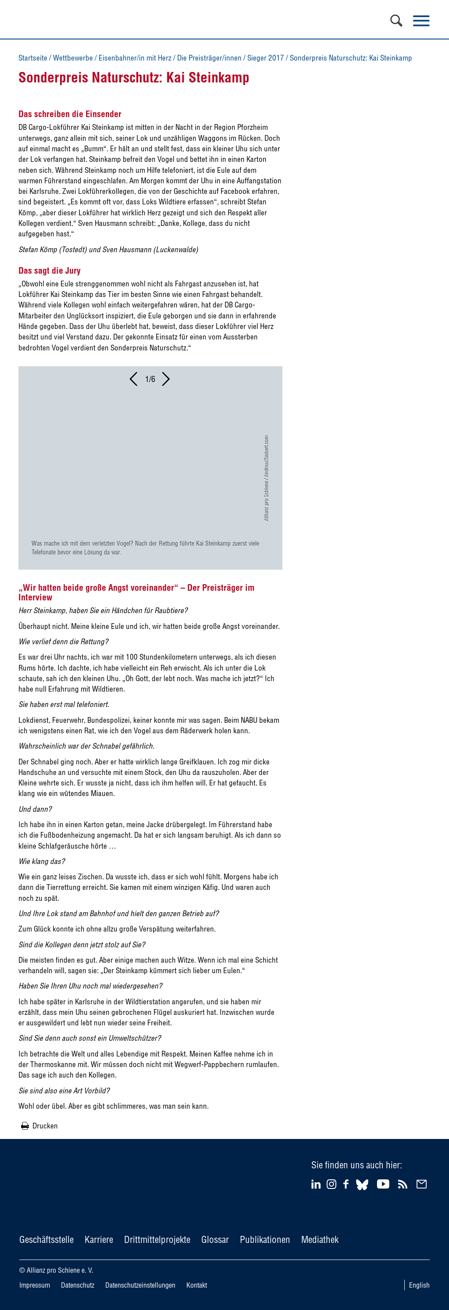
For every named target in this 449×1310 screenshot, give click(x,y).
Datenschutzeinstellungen (140, 1285)
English (419, 1285)
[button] (134, 381)
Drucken (45, 1125)
